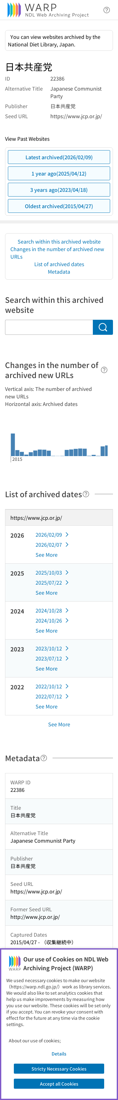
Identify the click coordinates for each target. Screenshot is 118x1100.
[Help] (104, 370)
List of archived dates (59, 264)
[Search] (103, 327)
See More (47, 554)
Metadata (59, 271)
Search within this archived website (59, 241)
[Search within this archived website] (49, 327)
